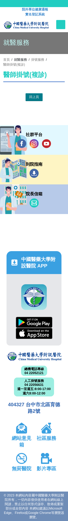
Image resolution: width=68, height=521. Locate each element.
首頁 (6, 59)
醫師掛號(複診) (14, 64)
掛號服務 (37, 59)
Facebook (21, 143)
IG (34, 143)
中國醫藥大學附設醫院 (34, 356)
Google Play (34, 322)
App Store (34, 333)
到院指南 (34, 173)
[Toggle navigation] (60, 24)
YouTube (46, 143)
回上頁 (34, 97)
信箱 (34, 202)
